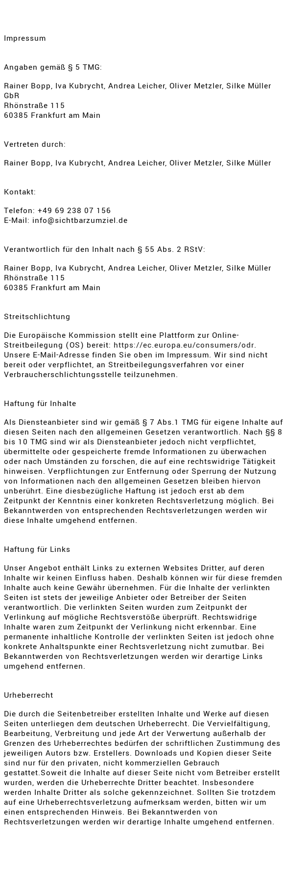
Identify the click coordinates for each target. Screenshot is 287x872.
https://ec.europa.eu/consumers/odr (184, 345)
